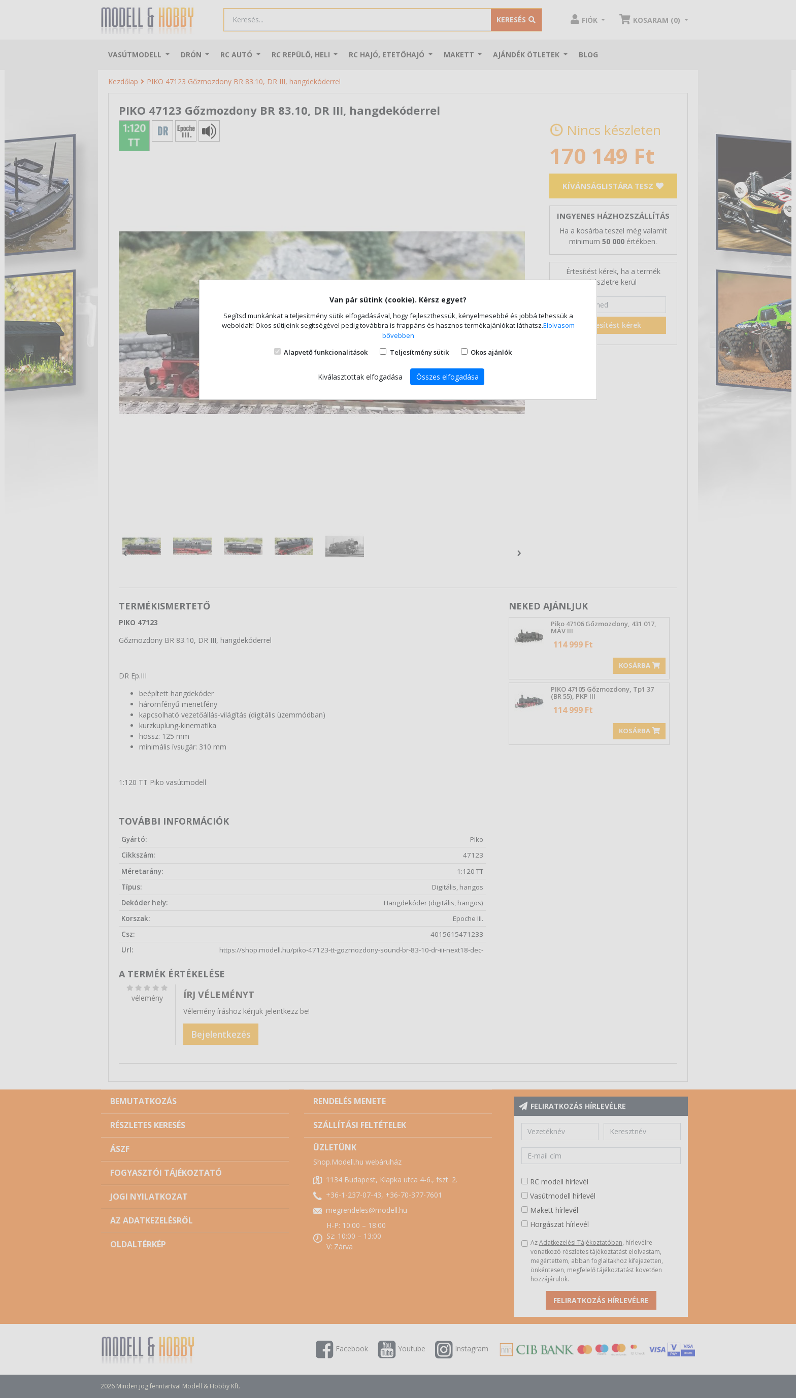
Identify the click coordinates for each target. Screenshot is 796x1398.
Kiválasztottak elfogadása (360, 377)
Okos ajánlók (491, 352)
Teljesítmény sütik (419, 352)
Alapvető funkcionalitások (326, 352)
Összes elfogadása (447, 377)
